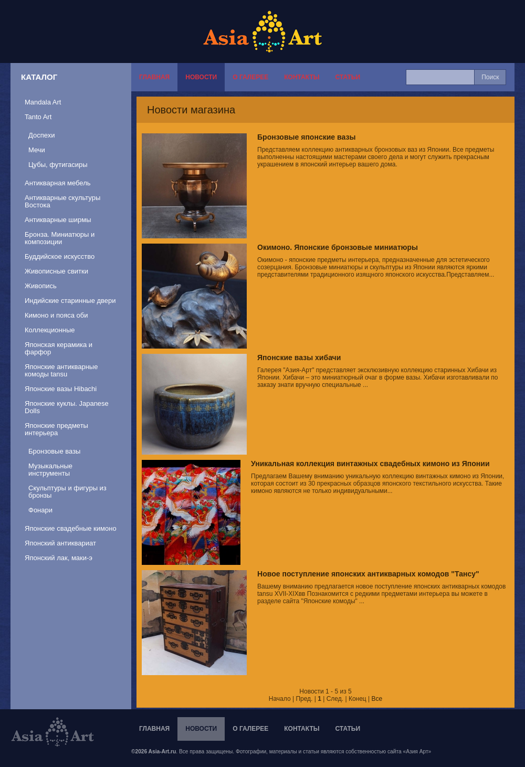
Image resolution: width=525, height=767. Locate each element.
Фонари (40, 510)
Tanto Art (38, 117)
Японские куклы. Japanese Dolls (67, 407)
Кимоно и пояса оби (56, 315)
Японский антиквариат (60, 543)
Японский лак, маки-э (58, 558)
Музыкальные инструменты (50, 469)
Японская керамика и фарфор (58, 348)
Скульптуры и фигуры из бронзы (67, 491)
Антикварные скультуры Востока (62, 201)
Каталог (39, 76)
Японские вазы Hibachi (61, 389)
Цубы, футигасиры (58, 165)
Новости (201, 77)
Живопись (41, 286)
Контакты (301, 77)
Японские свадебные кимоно (71, 528)
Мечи (36, 150)
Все (377, 698)
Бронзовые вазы (54, 451)
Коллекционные (50, 330)
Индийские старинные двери (70, 300)
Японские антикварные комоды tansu (61, 370)
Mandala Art (43, 102)
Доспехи (41, 135)
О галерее (250, 77)
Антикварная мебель (58, 183)
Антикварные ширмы (58, 220)
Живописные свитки (56, 271)
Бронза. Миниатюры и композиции (59, 238)
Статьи (347, 77)
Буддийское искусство (59, 256)
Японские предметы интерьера (56, 429)
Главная (154, 77)
